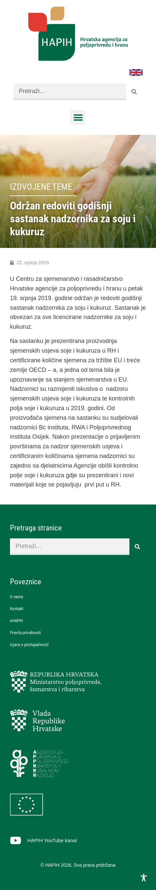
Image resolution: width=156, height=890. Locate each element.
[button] (78, 117)
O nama (16, 596)
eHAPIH (16, 620)
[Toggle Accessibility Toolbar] (143, 877)
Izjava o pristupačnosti (29, 644)
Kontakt (16, 608)
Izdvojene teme (41, 187)
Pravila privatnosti (25, 632)
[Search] (134, 91)
